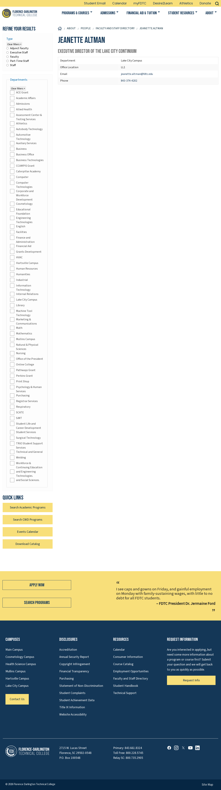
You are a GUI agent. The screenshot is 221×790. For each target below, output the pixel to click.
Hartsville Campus (24, 263)
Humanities (20, 274)
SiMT (16, 418)
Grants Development (25, 252)
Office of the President (26, 359)
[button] (217, 3)
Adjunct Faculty (17, 48)
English (17, 226)
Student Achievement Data (76, 700)
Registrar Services (24, 401)
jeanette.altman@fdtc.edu (137, 74)
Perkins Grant (21, 376)
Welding (18, 457)
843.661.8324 (133, 748)
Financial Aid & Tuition (142, 13)
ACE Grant (19, 92)
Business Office (22, 154)
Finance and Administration (22, 240)
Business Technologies (27, 160)
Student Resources (181, 13)
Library (17, 305)
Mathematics (21, 333)
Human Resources (24, 269)
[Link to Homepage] (19, 13)
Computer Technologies (21, 185)
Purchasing (20, 395)
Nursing (18, 353)
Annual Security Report (74, 657)
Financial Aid (20, 246)
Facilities (18, 232)
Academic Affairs (23, 98)
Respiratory (20, 407)
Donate (205, 3)
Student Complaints (72, 693)
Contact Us (17, 699)
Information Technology (20, 287)
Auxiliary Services (23, 143)
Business (18, 149)
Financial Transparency (74, 671)
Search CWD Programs (27, 519)
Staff (11, 65)
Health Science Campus (20, 664)
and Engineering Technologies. (23, 474)
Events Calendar (27, 532)
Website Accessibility (72, 714)
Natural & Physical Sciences (24, 347)
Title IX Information (72, 707)
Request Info (191, 680)
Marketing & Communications (23, 321)
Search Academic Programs (28, 507)
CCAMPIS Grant (22, 166)
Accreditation (68, 649)
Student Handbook (125, 686)
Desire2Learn (163, 3)
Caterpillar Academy (25, 171)
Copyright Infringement (74, 664)
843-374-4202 (129, 81)
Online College (22, 364)
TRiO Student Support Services (26, 445)
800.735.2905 (134, 758)
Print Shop (19, 381)
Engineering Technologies (21, 220)
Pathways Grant (22, 370)
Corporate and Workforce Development (22, 195)
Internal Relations (24, 294)
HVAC (16, 257)
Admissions (107, 13)
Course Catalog (123, 664)
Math (16, 328)
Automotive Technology (20, 137)
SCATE (17, 412)
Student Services (23, 432)
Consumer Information (128, 657)
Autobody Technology (26, 129)
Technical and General (26, 452)
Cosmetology (21, 204)
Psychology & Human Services (26, 389)
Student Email (95, 3)
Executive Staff (17, 52)
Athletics (186, 3)
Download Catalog (27, 544)
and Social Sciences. (25, 480)
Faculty (12, 57)
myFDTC (139, 3)
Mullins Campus (22, 339)
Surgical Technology (25, 438)
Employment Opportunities (131, 671)
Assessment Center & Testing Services (26, 117)
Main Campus (14, 649)
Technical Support (124, 693)
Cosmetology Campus (19, 657)
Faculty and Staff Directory (130, 678)
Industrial (19, 280)
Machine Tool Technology (21, 313)
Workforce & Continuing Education (26, 465)
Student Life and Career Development (25, 426)
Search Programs (37, 602)
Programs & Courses (75, 13)
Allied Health (21, 109)
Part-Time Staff (17, 61)
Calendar (119, 3)
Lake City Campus (23, 300)
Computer (19, 177)
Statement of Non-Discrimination (81, 686)
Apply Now (36, 585)
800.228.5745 (134, 753)
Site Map (207, 784)
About (209, 13)
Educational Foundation (20, 211)
